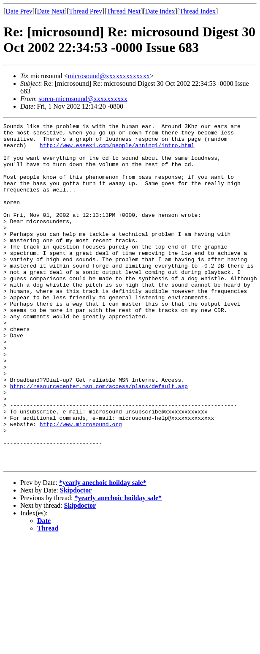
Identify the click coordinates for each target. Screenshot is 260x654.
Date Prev (18, 11)
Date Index (160, 11)
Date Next (51, 11)
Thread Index (197, 11)
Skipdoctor (76, 558)
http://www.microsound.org (81, 485)
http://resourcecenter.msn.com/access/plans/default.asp (99, 439)
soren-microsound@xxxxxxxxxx (82, 98)
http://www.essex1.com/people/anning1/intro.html (117, 150)
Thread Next (124, 11)
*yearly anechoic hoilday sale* (102, 551)
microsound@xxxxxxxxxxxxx (108, 75)
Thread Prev (85, 11)
